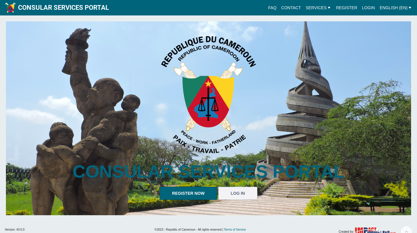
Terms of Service (235, 229)
